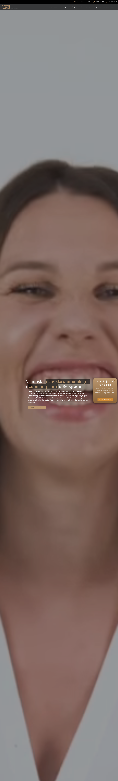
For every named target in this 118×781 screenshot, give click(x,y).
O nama (50, 7)
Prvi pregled (97, 7)
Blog (82, 7)
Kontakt (113, 7)
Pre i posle (89, 7)
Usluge (56, 7)
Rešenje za (74, 7)
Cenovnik (105, 7)
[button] (74, 7)
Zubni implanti (64, 7)
